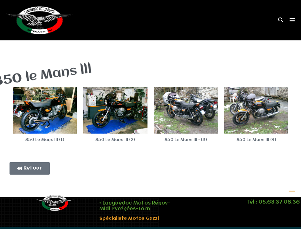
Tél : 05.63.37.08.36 (273, 202)
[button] (280, 20)
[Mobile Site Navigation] (292, 20)
